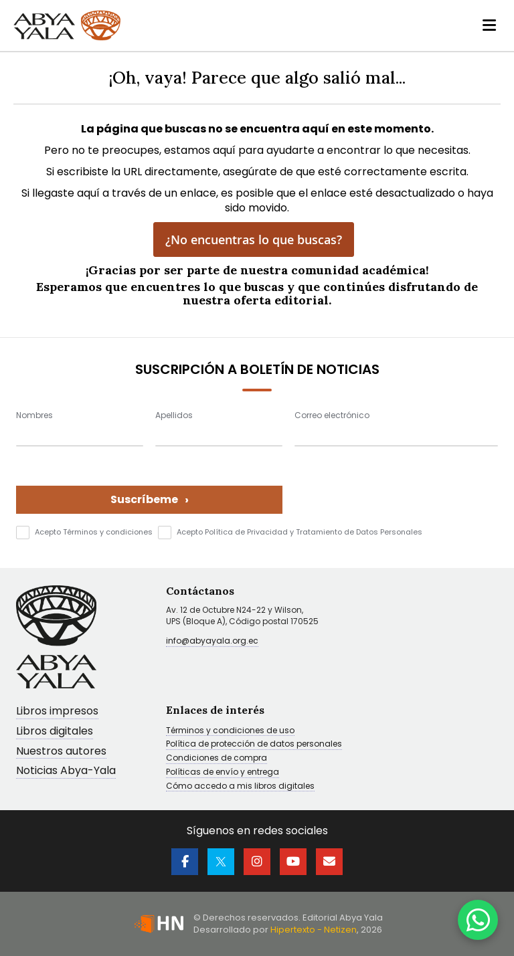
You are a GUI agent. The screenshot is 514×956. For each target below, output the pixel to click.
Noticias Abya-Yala (66, 771)
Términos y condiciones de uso (230, 730)
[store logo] (66, 25)
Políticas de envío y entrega (222, 772)
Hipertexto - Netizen (313, 929)
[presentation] (396, 488)
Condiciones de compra (216, 758)
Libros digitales (54, 732)
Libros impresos (57, 711)
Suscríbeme (149, 499)
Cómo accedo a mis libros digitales (240, 786)
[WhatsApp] (478, 920)
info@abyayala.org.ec (212, 640)
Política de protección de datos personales (254, 744)
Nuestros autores (61, 752)
